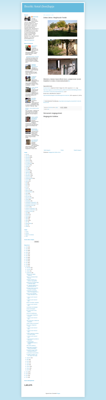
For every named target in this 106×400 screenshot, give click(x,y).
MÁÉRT (26, 188)
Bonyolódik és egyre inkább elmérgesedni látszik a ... (31, 351)
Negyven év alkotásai (29, 234)
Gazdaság (27, 164)
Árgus (26, 224)
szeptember (29, 272)
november (29, 269)
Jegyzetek (27, 172)
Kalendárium (27, 175)
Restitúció (27, 206)
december (29, 267)
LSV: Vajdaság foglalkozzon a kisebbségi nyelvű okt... (32, 286)
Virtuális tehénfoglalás (30, 308)
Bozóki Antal (35, 16)
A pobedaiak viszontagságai (31, 307)
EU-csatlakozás (28, 163)
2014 (27, 372)
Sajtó (26, 212)
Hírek (48, 109)
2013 (27, 373)
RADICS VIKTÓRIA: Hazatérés (32, 302)
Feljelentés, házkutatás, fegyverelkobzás (34, 65)
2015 (27, 266)
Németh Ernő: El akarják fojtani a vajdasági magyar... (32, 283)
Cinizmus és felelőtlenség (31, 313)
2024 (27, 250)
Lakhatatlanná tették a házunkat (32, 56)
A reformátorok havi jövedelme (32, 352)
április (28, 364)
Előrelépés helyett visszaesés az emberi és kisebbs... (32, 289)
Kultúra (26, 181)
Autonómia (27, 160)
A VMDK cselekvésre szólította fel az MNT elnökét (32, 334)
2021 (27, 255)
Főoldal (62, 150)
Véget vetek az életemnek (34, 46)
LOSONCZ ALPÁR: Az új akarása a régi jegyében (31, 280)
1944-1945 (27, 155)
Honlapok (27, 166)
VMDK (26, 217)
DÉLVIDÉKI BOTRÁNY (33, 99)
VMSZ (26, 220)
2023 (27, 252)
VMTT (26, 221)
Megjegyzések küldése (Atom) (55, 152)
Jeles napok (27, 173)
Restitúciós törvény (29, 211)
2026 (27, 247)
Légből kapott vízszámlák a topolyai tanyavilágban (31, 348)
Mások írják (27, 190)
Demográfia (27, 161)
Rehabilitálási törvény (29, 205)
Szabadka (27, 214)
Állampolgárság (28, 223)
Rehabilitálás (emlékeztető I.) (31, 202)
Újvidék (26, 226)
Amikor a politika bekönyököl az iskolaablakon (34, 118)
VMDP (26, 218)
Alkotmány (27, 158)
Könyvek (27, 233)
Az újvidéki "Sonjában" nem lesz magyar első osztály (31, 355)
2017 (27, 262)
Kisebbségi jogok (28, 178)
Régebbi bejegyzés (77, 150)
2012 (27, 375)
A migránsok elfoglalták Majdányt (33, 77)
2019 (27, 259)
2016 (27, 264)
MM (26, 182)
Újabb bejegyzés (47, 150)
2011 (27, 377)
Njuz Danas (27, 196)
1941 (26, 154)
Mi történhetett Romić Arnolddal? (34, 130)
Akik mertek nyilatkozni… (31, 345)
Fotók (26, 236)
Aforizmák (27, 157)
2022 (27, 254)
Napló (26, 193)
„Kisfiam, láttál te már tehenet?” (32, 323)
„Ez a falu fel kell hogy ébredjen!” (34, 140)
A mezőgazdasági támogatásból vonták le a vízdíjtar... (31, 342)
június (28, 361)
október (28, 270)
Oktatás (26, 199)
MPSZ (26, 185)
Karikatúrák (27, 176)
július (28, 359)
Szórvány (27, 215)
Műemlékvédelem (28, 191)
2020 (27, 257)
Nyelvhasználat (28, 197)
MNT (26, 184)
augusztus (29, 357)
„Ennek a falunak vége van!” (34, 88)
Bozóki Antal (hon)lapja (39, 6)
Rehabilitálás (27, 200)
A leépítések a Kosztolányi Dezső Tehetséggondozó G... (32, 291)
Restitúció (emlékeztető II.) (30, 209)
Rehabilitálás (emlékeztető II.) (31, 203)
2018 (27, 260)
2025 (27, 248)
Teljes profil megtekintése (29, 40)
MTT (26, 187)
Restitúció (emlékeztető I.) (30, 208)
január (28, 369)
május (28, 362)
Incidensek (27, 170)
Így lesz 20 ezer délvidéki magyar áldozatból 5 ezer (32, 294)
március (28, 366)
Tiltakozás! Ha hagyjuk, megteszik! (31, 275)
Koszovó (27, 179)
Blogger (58, 393)
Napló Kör (27, 194)
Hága (26, 167)
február (28, 368)
